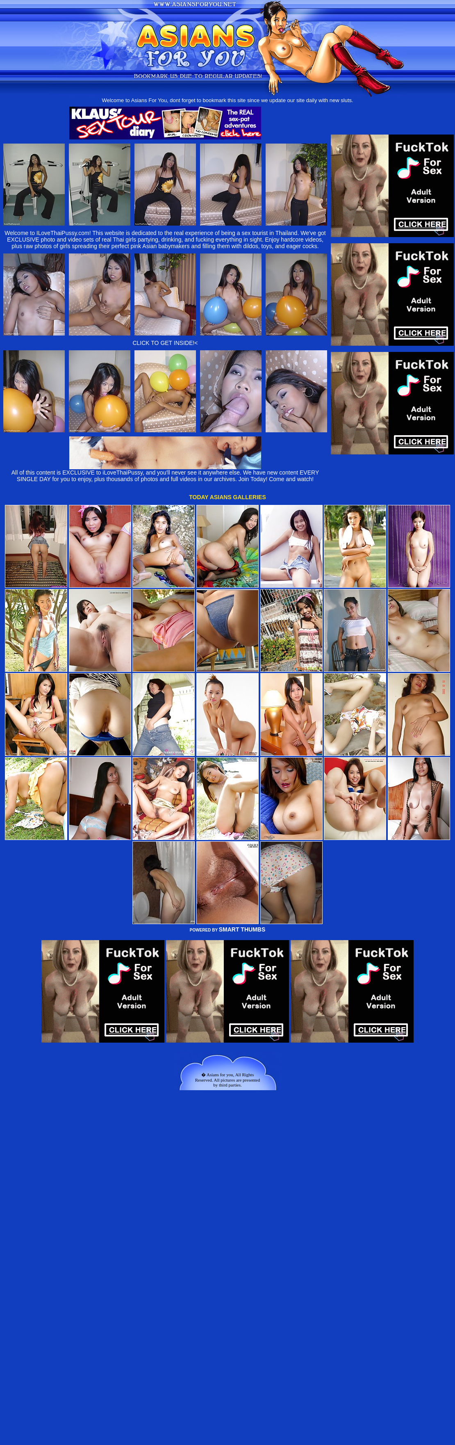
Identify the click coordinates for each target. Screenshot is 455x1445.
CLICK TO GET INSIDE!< (165, 343)
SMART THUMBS (242, 929)
